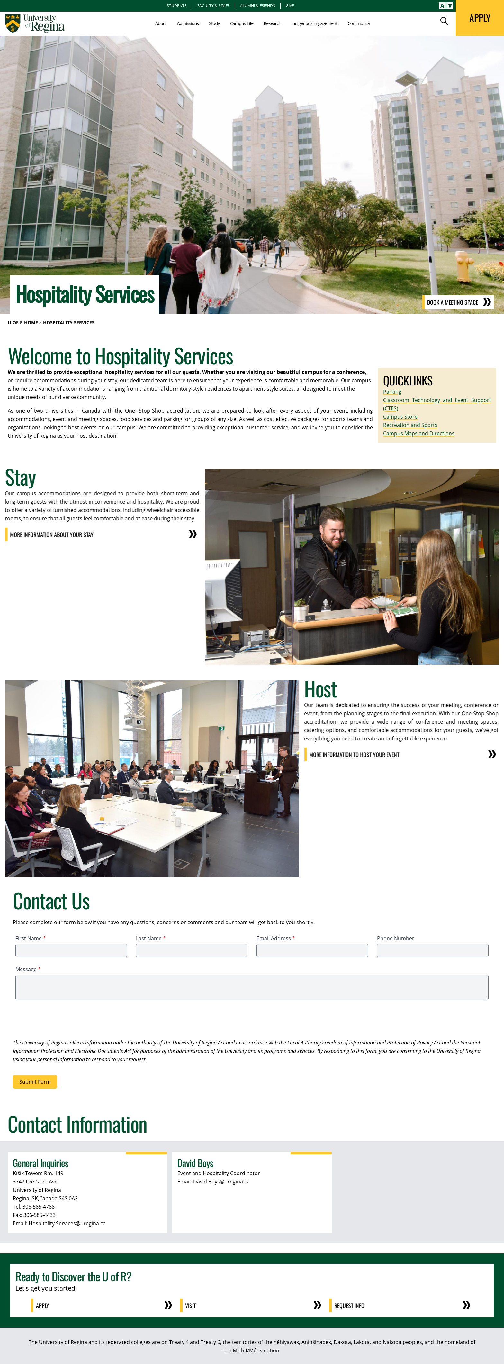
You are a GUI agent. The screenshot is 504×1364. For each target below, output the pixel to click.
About (161, 23)
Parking (392, 391)
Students (177, 5)
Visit (190, 1305)
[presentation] (62, 1020)
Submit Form (35, 1081)
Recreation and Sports (410, 425)
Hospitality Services (68, 323)
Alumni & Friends (257, 5)
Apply (42, 1305)
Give (290, 5)
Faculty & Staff (213, 5)
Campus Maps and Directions (419, 433)
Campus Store (400, 416)
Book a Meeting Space (452, 302)
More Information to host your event (349, 754)
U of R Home (23, 323)
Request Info (349, 1305)
